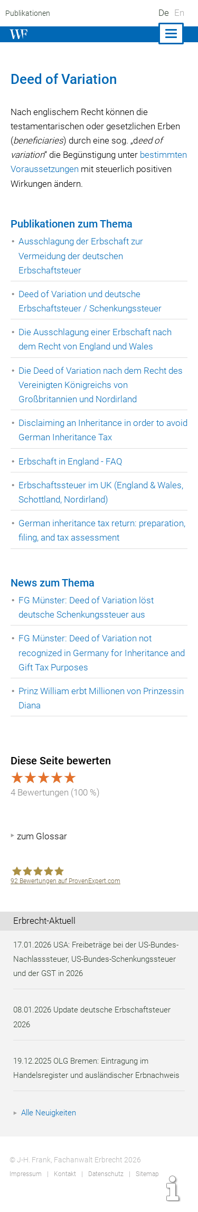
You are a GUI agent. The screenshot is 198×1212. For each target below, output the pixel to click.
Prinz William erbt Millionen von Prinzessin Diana (102, 698)
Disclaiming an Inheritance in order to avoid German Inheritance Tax (92, 430)
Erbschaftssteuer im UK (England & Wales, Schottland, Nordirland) (102, 492)
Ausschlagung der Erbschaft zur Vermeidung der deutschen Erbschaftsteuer (82, 255)
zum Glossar (42, 836)
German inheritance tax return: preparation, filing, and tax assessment (95, 530)
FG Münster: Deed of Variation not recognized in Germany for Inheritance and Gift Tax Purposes (102, 652)
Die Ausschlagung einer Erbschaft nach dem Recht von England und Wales (96, 339)
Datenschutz (105, 1188)
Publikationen (27, 13)
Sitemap (146, 1188)
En (179, 12)
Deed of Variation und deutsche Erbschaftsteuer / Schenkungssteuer (91, 301)
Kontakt (64, 1188)
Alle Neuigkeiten (50, 1127)
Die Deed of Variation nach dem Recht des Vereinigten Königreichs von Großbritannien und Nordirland (102, 384)
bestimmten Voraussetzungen (93, 169)
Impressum (25, 1188)
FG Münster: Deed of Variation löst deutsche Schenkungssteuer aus (86, 607)
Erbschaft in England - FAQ (71, 461)
